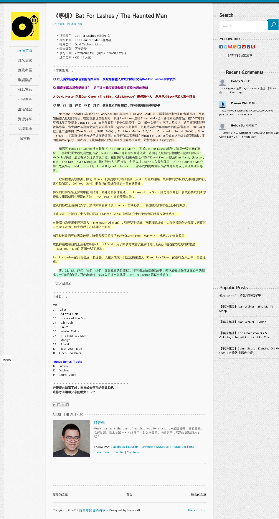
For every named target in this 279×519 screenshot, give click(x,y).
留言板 (25, 138)
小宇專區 (25, 99)
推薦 (80, 24)
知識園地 (25, 128)
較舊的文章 (198, 494)
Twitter (119, 452)
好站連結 (25, 89)
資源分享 (25, 118)
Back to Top (197, 510)
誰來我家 (25, 60)
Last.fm (133, 447)
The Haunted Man (87, 40)
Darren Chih (239, 103)
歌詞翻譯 (25, 79)
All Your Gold (70, 314)
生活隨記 (25, 108)
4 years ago (236, 92)
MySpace (162, 447)
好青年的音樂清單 (92, 510)
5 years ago (249, 137)
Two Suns (84, 131)
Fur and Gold (141, 114)
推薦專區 (25, 69)
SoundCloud (102, 452)
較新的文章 (60, 494)
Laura (64, 327)
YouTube (133, 452)
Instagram (179, 447)
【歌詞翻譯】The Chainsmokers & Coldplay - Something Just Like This (244, 335)
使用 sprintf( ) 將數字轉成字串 (240, 295)
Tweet (6, 360)
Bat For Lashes (85, 36)
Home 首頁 (25, 50)
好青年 (61, 24)
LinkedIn (147, 447)
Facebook (118, 447)
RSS (192, 447)
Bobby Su (237, 81)
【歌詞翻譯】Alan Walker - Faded (242, 322)
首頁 (129, 494)
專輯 (73, 24)
